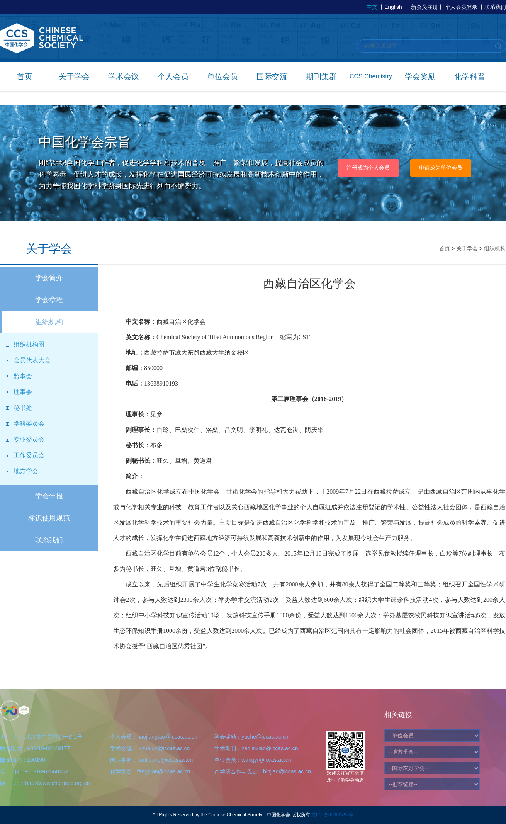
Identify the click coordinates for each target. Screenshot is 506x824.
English (393, 7)
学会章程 (49, 300)
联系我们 (495, 7)
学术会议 (123, 76)
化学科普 (469, 76)
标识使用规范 (49, 518)
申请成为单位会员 (440, 168)
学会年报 (49, 496)
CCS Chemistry (371, 76)
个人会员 (173, 76)
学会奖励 (420, 76)
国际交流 (271, 76)
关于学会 (74, 76)
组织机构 (49, 322)
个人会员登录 (461, 7)
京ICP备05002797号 (332, 814)
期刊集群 (321, 76)
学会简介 (49, 278)
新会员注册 (424, 7)
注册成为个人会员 (368, 168)
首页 (24, 76)
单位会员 (222, 76)
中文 (372, 7)
